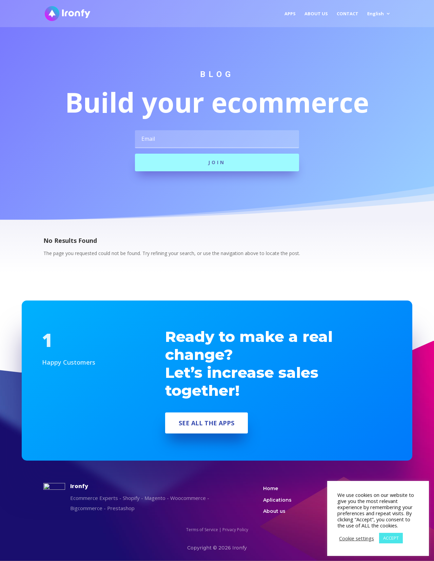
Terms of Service (202, 530)
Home (270, 488)
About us (274, 511)
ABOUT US (316, 14)
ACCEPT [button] (391, 538)
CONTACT (347, 14)
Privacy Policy (235, 530)
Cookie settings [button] (356, 538)
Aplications (277, 500)
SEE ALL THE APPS (206, 423)
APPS (290, 14)
